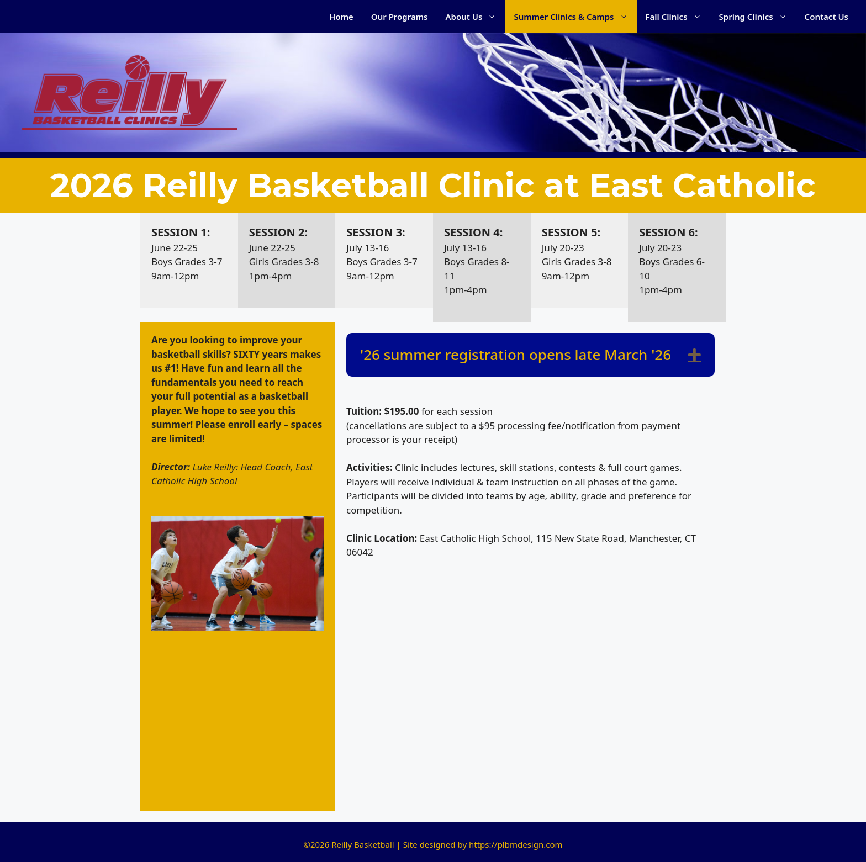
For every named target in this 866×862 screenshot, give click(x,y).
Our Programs (399, 16)
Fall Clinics (678, 16)
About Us (475, 16)
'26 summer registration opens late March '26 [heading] (515, 354)
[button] (694, 355)
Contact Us (826, 16)
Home (341, 16)
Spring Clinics (757, 16)
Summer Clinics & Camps (575, 16)
